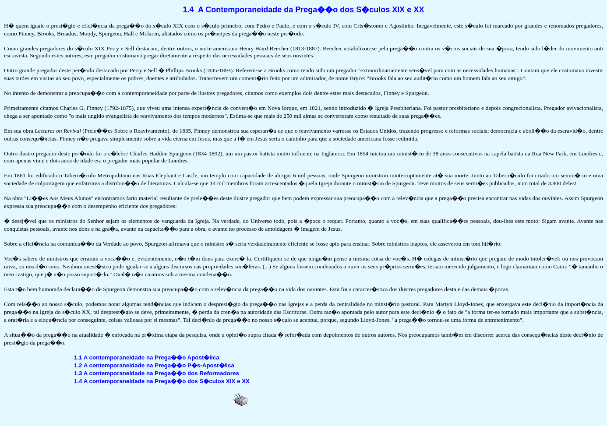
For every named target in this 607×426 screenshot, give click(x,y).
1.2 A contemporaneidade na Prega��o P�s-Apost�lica (154, 365)
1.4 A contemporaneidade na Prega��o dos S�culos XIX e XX (162, 381)
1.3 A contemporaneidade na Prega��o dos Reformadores (156, 373)
